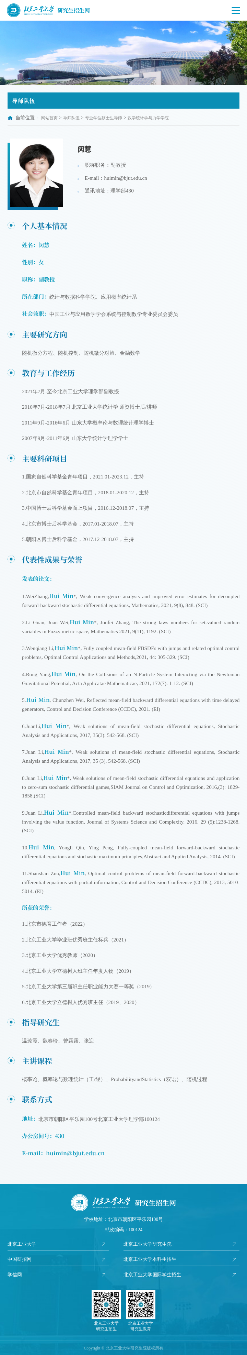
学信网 (15, 1274)
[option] (123, 53)
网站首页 (49, 117)
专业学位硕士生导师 (103, 117)
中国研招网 (20, 1259)
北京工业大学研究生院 (148, 1244)
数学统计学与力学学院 (148, 117)
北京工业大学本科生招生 (150, 1259)
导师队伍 (71, 117)
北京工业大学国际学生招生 (152, 1274)
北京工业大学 (22, 1244)
